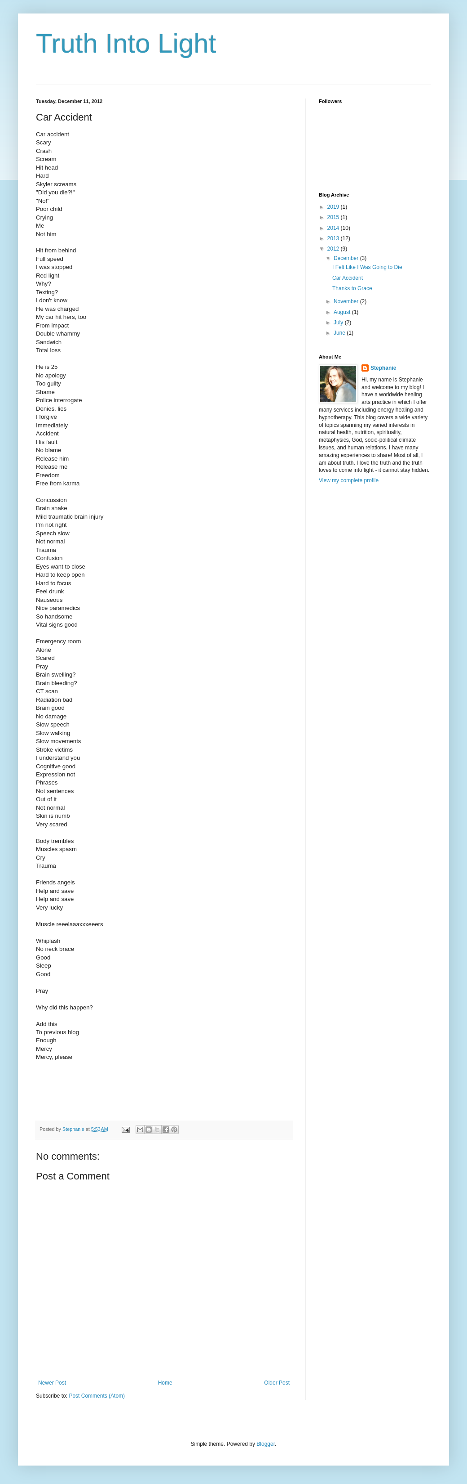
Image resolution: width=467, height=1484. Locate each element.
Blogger (265, 1444)
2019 (334, 207)
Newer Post (52, 1383)
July (339, 322)
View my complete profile (349, 480)
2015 (334, 217)
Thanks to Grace (352, 288)
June (340, 333)
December (347, 258)
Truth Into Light (126, 43)
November (347, 301)
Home (165, 1383)
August (343, 312)
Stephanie (383, 368)
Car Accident (347, 278)
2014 (334, 228)
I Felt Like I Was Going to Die (367, 267)
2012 (334, 249)
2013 (334, 238)
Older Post (277, 1383)
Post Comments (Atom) (97, 1396)
